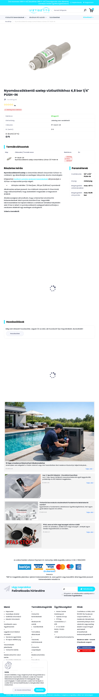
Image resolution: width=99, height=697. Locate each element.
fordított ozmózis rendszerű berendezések (31, 179)
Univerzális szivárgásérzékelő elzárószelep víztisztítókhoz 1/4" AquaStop (48, 292)
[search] (73, 11)
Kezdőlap (8, 21)
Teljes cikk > (89, 469)
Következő (87, 17)
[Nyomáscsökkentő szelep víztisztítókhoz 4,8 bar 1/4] (49, 56)
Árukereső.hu (49, 574)
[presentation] (5, 286)
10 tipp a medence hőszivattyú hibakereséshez (25, 463)
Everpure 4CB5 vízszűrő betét (47, 375)
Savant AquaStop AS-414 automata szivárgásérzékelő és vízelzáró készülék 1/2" (17, 292)
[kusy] (10, 308)
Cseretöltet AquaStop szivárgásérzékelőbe (75, 291)
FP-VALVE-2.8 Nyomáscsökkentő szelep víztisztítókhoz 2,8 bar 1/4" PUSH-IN (36, 159)
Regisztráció (89, 2)
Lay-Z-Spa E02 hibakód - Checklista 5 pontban (59, 475)
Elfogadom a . (79, 595)
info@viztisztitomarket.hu (64, 637)
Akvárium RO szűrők (37, 17)
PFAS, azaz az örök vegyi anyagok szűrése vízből (61, 525)
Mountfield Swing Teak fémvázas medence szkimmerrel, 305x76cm (18, 376)
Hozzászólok (15, 334)
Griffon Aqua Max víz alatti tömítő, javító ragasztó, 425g (78, 376)
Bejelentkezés (77, 2)
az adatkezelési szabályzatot (82, 594)
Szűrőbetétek (55, 17)
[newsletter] (86, 589)
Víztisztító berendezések (14, 17)
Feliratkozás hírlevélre (28, 591)
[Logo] (16, 10)
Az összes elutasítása (23, 690)
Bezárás (39, 690)
